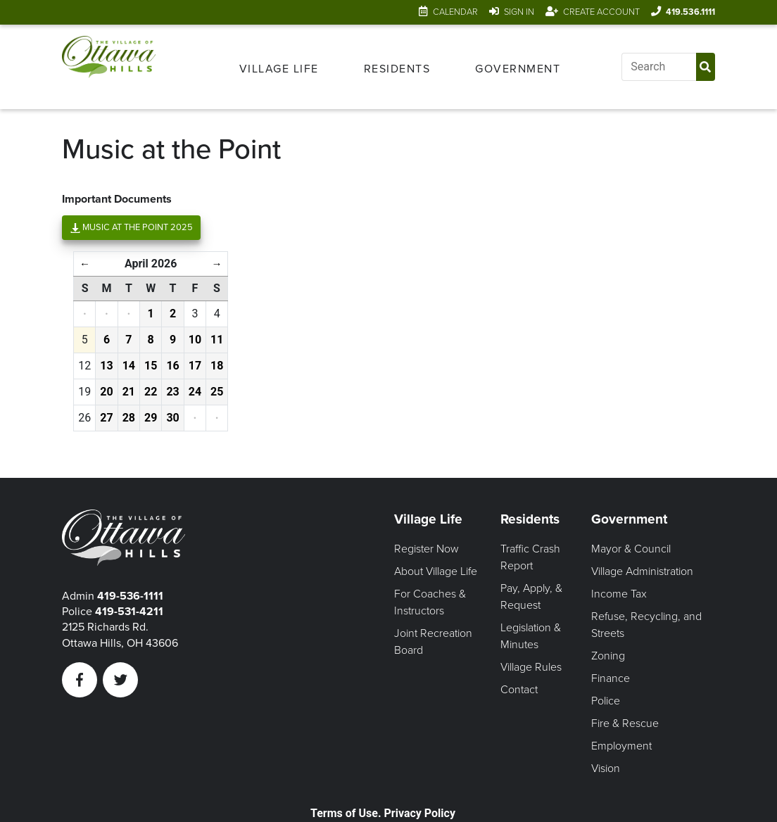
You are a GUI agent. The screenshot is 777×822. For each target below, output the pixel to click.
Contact (519, 690)
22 (150, 391)
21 (128, 391)
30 (172, 417)
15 (150, 365)
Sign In (519, 12)
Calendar (455, 12)
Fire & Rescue (625, 723)
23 (172, 391)
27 (106, 417)
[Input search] (658, 67)
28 (128, 417)
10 (195, 339)
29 (150, 417)
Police (605, 701)
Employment (621, 746)
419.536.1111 (690, 12)
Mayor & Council (631, 549)
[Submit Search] (705, 67)
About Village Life (435, 571)
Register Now (426, 549)
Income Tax (619, 594)
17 (195, 365)
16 (172, 365)
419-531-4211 (129, 612)
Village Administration (642, 571)
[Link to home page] (108, 67)
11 (216, 339)
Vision (605, 768)
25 (216, 391)
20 (106, 391)
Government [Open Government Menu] (517, 69)
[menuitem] (279, 66)
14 (128, 365)
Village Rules (531, 667)
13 (106, 365)
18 (216, 365)
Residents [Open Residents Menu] (397, 69)
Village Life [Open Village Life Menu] (279, 69)
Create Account (601, 12)
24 (195, 391)
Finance (610, 678)
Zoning (608, 656)
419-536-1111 (130, 596)
